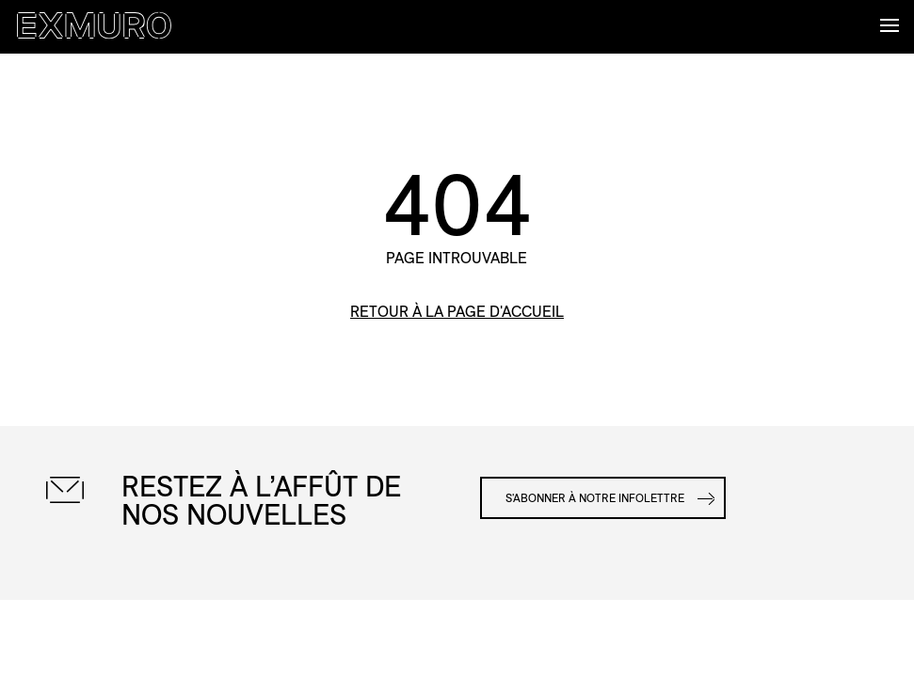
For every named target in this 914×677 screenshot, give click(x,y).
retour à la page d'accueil (457, 312)
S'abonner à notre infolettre (594, 498)
